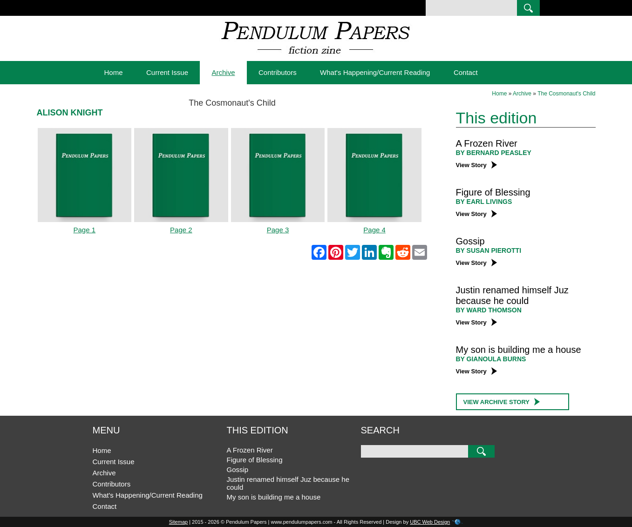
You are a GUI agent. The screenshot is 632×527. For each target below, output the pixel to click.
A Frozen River (486, 143)
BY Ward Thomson (489, 310)
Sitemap (178, 522)
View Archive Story (501, 401)
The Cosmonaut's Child (566, 93)
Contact (466, 72)
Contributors (277, 72)
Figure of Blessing (493, 192)
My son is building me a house (518, 350)
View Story (476, 165)
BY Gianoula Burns (491, 359)
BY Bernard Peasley (493, 152)
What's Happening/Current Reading (375, 72)
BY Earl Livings (484, 201)
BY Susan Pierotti (489, 250)
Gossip (470, 241)
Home (113, 72)
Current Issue (167, 72)
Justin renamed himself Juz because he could (512, 295)
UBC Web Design (430, 522)
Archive (223, 72)
